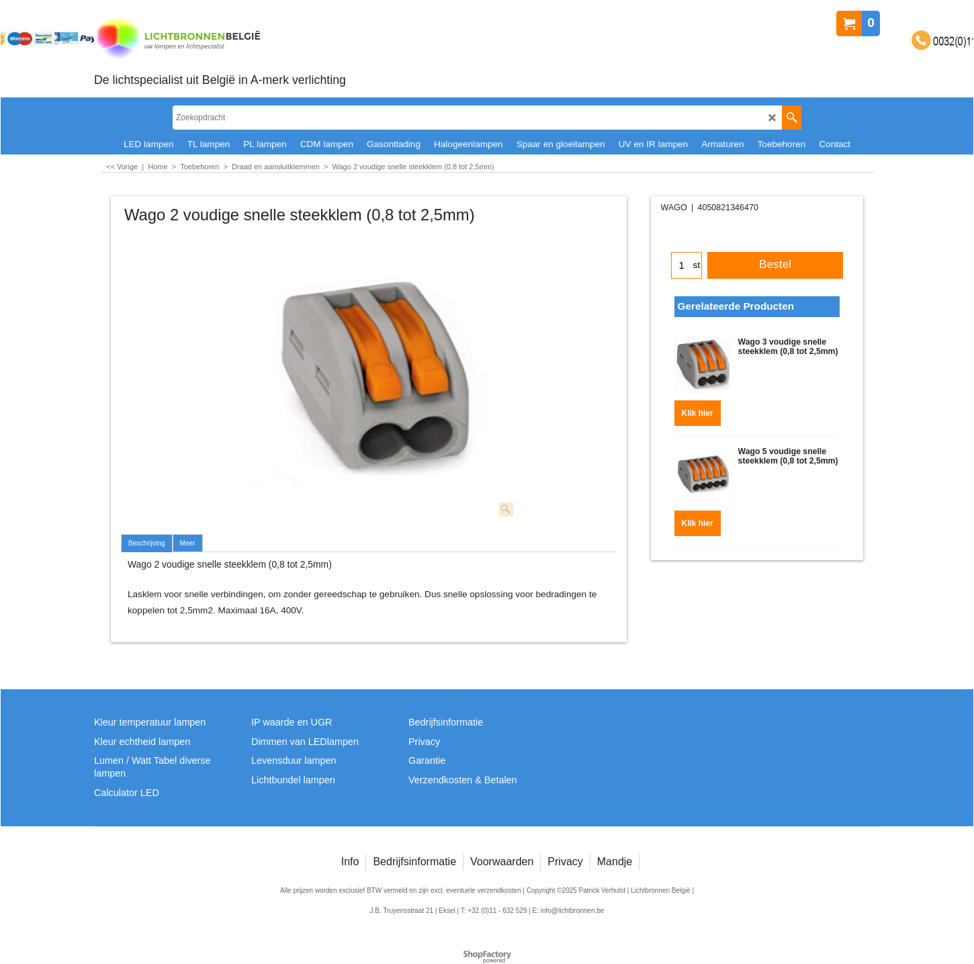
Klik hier (697, 409)
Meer (187, 543)
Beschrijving (146, 543)
